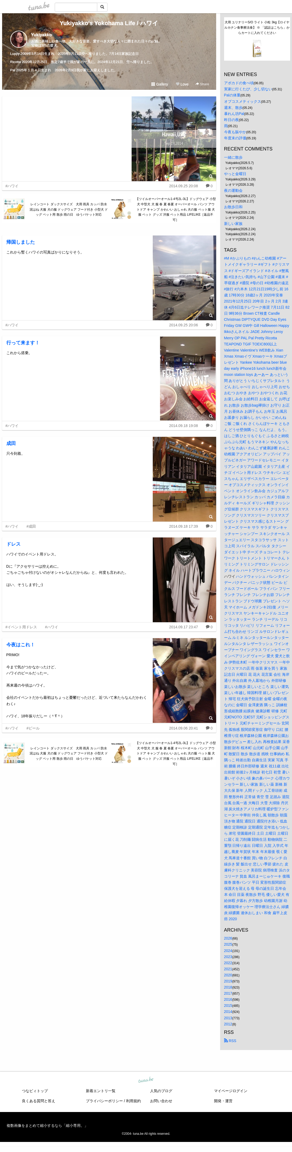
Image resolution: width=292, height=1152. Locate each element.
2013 (228, 1018)
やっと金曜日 (235, 174)
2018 (228, 987)
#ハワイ (12, 186)
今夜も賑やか (235, 132)
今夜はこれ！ (20, 644)
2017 (228, 993)
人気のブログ (161, 1091)
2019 (228, 981)
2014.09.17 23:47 (183, 627)
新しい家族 (233, 223)
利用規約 (133, 1101)
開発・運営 (223, 1101)
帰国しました (20, 242)
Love (182, 84)
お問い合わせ (161, 1101)
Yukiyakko (41, 35)
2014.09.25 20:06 (183, 325)
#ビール (33, 728)
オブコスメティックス (242, 101)
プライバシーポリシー (104, 1101)
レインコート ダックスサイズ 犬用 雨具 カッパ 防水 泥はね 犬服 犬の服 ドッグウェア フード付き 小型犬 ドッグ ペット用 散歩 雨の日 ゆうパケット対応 (69, 209)
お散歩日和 (233, 207)
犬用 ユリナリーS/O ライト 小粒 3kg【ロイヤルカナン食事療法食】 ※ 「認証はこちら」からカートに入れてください (257, 27)
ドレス (13, 544)
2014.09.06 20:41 (183, 728)
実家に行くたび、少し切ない (248, 89)
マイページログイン (230, 1091)
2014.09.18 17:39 (183, 526)
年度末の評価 (235, 138)
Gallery (159, 84)
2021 (228, 969)
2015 (228, 1005)
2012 (228, 1024)
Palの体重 (232, 95)
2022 (228, 963)
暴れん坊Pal (234, 114)
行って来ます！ (23, 342)
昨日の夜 (231, 120)
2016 (228, 999)
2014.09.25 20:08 (183, 186)
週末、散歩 (233, 107)
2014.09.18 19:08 (183, 426)
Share (202, 84)
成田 (11, 443)
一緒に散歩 (233, 157)
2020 (228, 975)
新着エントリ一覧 (100, 1091)
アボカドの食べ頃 (239, 83)
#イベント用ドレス (21, 627)
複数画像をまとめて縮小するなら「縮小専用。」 (47, 1125)
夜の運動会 (233, 190)
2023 (228, 957)
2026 (228, 938)
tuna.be (146, 1080)
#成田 (31, 526)
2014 (228, 1011)
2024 (228, 951)
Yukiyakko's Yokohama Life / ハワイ (109, 23)
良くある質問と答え (38, 1101)
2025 (228, 944)
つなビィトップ (35, 1091)
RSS (230, 1041)
